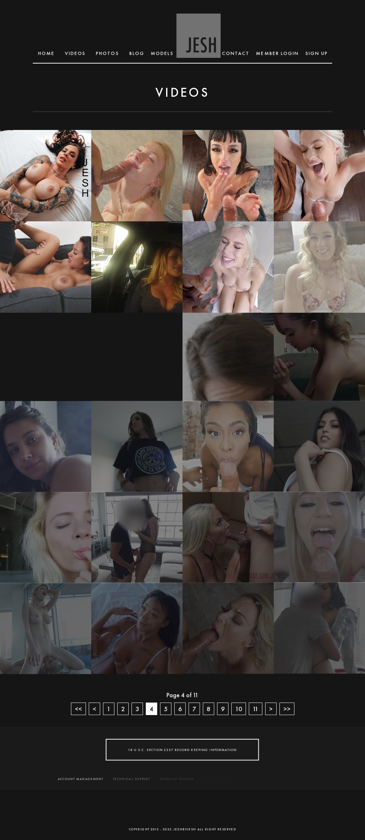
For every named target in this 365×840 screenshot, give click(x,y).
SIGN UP (316, 53)
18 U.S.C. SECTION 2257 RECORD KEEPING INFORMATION (182, 749)
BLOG (136, 53)
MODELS (162, 53)
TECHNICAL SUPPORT (131, 779)
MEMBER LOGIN (277, 53)
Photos (107, 53)
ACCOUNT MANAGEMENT (80, 779)
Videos (75, 53)
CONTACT (236, 53)
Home (46, 53)
